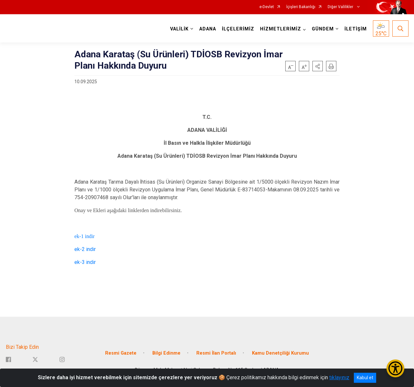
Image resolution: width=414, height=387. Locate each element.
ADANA (207, 29)
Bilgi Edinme (166, 353)
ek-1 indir (84, 236)
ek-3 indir (85, 262)
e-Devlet (266, 7)
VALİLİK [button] (179, 29)
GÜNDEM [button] (323, 29)
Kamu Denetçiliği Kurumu (280, 353)
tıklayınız (339, 377)
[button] (317, 66)
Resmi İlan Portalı (216, 353)
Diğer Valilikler (341, 7)
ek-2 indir (85, 249)
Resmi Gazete (120, 353)
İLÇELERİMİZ (238, 29)
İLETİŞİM (355, 29)
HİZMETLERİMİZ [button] (280, 29)
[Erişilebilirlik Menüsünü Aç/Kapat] (395, 368)
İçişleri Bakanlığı (300, 7)
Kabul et (365, 377)
